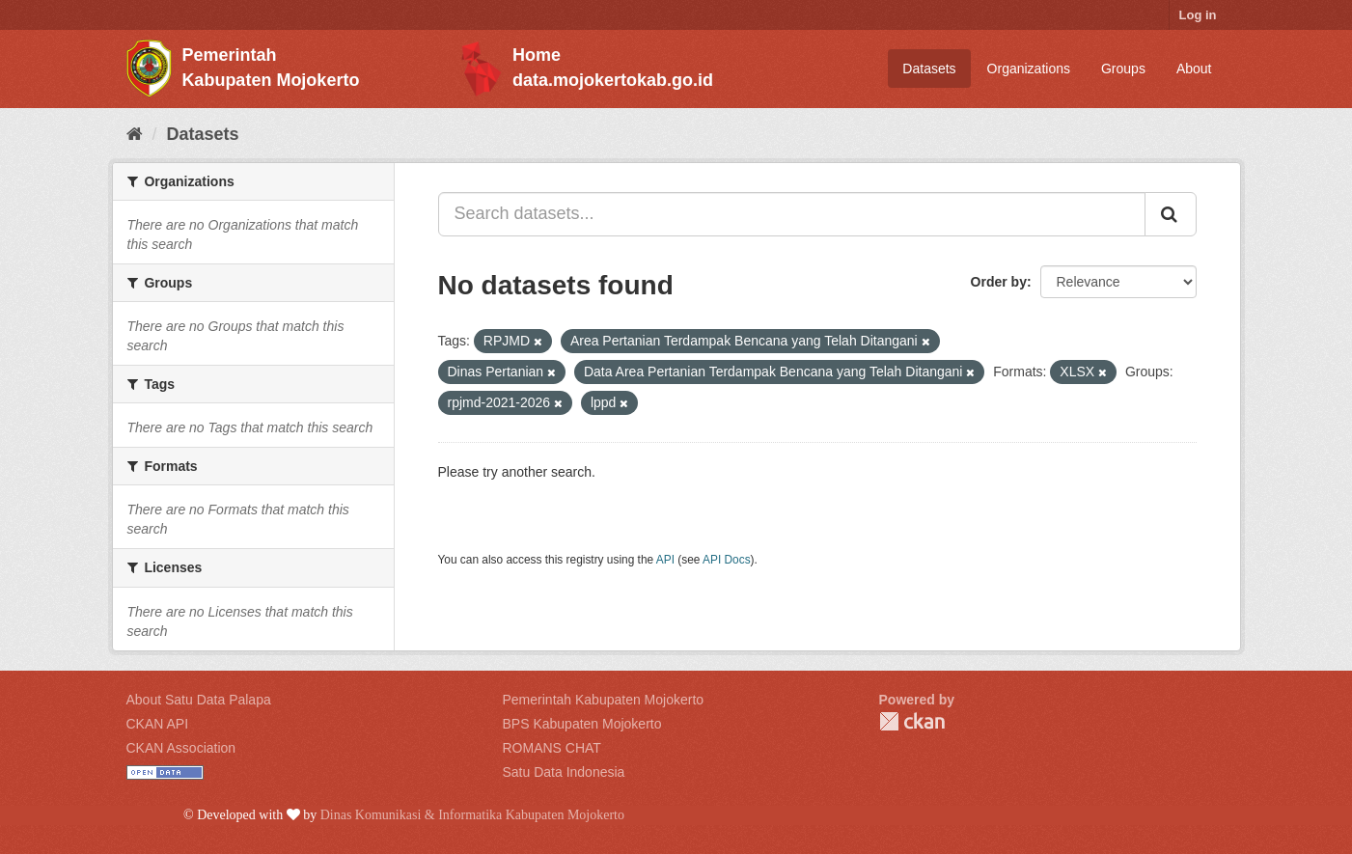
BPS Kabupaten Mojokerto (582, 723)
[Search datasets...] (791, 214)
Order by (999, 281)
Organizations (1028, 68)
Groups (1123, 68)
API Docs (727, 559)
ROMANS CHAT (552, 748)
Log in (1198, 15)
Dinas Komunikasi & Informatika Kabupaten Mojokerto (472, 815)
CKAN (912, 721)
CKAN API (157, 723)
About (1194, 68)
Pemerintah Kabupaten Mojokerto (603, 699)
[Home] (134, 134)
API (665, 559)
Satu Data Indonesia (564, 772)
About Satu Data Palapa (198, 699)
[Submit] (1171, 214)
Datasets (928, 68)
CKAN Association (181, 748)
